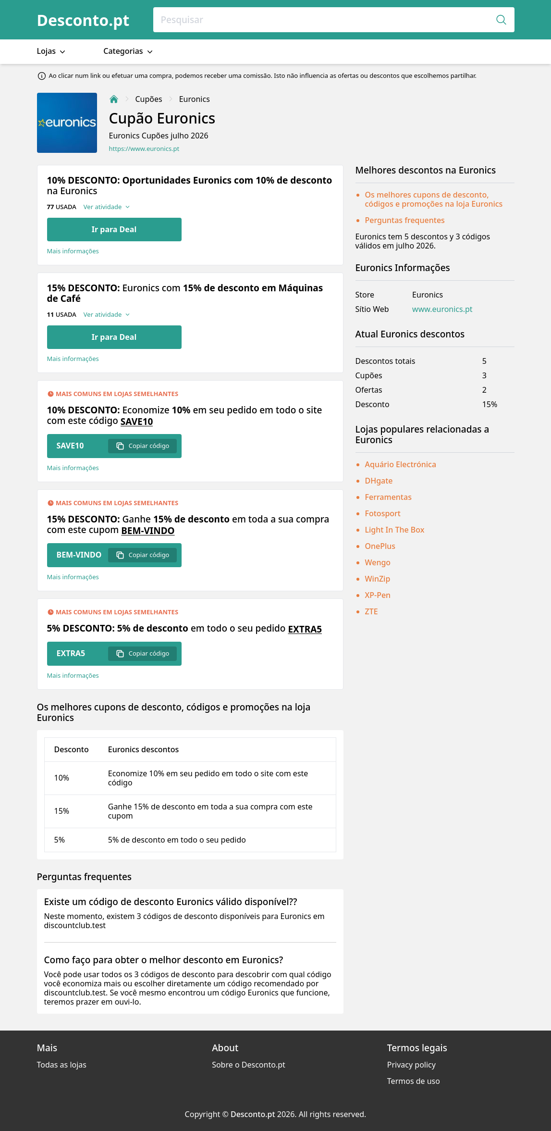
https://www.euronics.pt (144, 148)
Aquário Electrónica (401, 464)
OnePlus (380, 546)
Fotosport (383, 513)
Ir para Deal (114, 229)
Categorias (129, 51)
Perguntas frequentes (405, 220)
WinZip (378, 578)
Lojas (52, 51)
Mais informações (73, 251)
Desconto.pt (83, 20)
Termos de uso (413, 1081)
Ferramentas (388, 497)
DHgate (379, 480)
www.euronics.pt (442, 309)
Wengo (378, 562)
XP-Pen (378, 595)
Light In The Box (395, 529)
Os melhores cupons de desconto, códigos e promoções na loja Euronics (434, 199)
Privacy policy (411, 1064)
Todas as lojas (61, 1064)
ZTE (371, 611)
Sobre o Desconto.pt (248, 1064)
